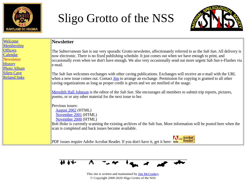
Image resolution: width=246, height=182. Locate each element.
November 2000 (69, 119)
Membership (13, 46)
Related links (13, 77)
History (9, 64)
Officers (9, 50)
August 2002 (66, 110)
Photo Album (14, 68)
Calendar (10, 55)
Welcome (10, 41)
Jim (116, 78)
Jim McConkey (148, 174)
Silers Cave (12, 73)
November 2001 (69, 115)
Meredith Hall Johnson (70, 92)
